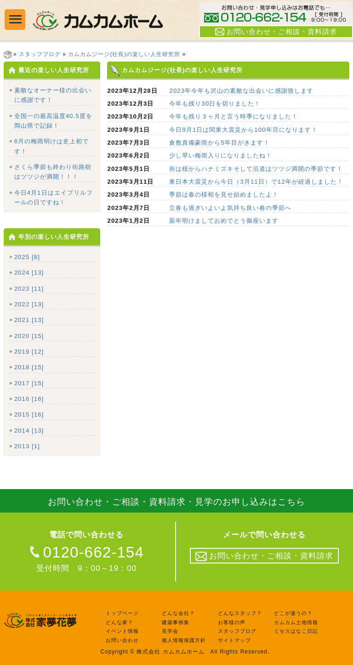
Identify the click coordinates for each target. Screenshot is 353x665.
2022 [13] (29, 304)
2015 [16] (29, 414)
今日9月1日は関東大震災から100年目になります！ (243, 129)
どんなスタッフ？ (240, 613)
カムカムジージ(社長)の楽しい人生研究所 (124, 54)
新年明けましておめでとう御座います (224, 220)
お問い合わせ (122, 640)
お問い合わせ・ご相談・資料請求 (276, 31)
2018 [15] (29, 367)
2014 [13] (29, 430)
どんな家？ (119, 622)
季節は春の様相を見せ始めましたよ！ (224, 194)
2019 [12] (29, 351)
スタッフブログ (40, 54)
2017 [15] (29, 383)
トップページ (122, 613)
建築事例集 (175, 622)
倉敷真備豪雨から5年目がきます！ (219, 142)
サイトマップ (234, 640)
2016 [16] (29, 398)
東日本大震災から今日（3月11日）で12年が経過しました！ (256, 181)
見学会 (170, 631)
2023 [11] (29, 288)
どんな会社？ (178, 613)
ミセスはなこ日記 (296, 631)
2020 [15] (29, 335)
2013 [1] (27, 446)
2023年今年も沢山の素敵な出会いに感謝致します (241, 90)
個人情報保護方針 (184, 640)
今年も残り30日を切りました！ (215, 103)
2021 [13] (29, 319)
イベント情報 (122, 631)
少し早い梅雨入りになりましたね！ (220, 155)
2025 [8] (27, 257)
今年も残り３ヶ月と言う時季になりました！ (233, 116)
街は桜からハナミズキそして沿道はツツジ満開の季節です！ (256, 168)
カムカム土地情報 (296, 622)
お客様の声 (231, 622)
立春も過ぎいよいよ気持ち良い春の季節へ (230, 207)
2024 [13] (29, 272)
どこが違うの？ (293, 613)
